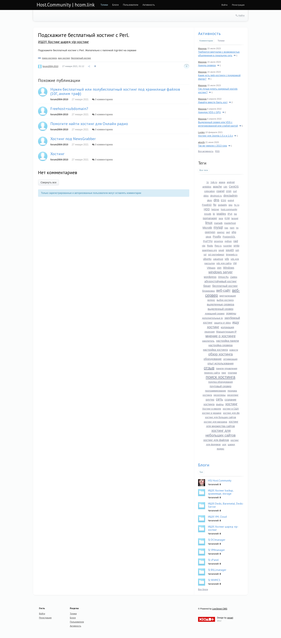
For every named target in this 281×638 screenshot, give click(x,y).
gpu (230, 205)
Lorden (201, 132)
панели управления (226, 368)
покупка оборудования (220, 382)
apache (217, 186)
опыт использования (220, 363)
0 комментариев (102, 99)
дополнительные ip (212, 318)
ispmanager (210, 218)
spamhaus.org (209, 250)
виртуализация (228, 295)
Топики (221, 40)
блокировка (208, 291)
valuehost (218, 259)
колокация (227, 327)
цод (224, 444)
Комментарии (206, 40)
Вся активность (205, 151)
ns (237, 227)
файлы (220, 404)
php (234, 232)
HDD (207, 209)
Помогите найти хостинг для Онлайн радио (89, 123)
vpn (219, 267)
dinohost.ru (216, 195)
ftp (214, 204)
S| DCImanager (216, 539)
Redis (210, 245)
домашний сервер (215, 313)
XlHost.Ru (223, 277)
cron (228, 191)
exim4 (231, 200)
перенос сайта (212, 372)
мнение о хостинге (220, 336)
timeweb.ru (231, 254)
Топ (201, 472)
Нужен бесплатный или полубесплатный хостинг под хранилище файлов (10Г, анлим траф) (115, 91)
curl (235, 191)
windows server (220, 272)
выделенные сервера (220, 304)
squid (221, 250)
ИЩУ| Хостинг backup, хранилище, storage (220, 492)
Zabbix (233, 277)
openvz (221, 232)
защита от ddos (222, 322)
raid (235, 241)
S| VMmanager (216, 550)
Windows (228, 267)
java (221, 218)
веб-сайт (223, 291)
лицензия (209, 331)
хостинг (231, 404)
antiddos (206, 186)
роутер (210, 399)
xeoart (230, 618)
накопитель (208, 341)
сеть (219, 399)
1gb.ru (214, 182)
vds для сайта (223, 263)
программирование (215, 390)
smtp (236, 245)
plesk (208, 236)
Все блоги (203, 589)
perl (228, 232)
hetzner (215, 209)
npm (232, 227)
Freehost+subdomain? (69, 108)
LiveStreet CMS (219, 609)
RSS (217, 151)
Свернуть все (48, 182)
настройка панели (227, 340)
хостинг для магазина (215, 422)
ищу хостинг (64, 58)
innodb (207, 214)
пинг (223, 372)
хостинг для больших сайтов (220, 417)
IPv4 (230, 214)
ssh (237, 250)
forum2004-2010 (50, 66)
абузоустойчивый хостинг (220, 281)
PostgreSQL (229, 236)
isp (235, 214)
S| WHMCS (214, 580)
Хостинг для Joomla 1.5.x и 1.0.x (215, 135)
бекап (207, 285)
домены (231, 313)
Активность (209, 33)
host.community (229, 209)
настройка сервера (220, 345)
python (228, 241)
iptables (221, 213)
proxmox (218, 241)
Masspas (202, 48)
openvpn (210, 232)
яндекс (220, 448)
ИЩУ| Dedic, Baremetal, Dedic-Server (226, 505)
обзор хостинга (220, 354)
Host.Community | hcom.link (66, 5)
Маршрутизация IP (226, 331)
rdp (203, 245)
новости (233, 350)
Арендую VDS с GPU (209, 112)
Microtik (207, 227)
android (231, 182)
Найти (241, 15)
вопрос (211, 300)
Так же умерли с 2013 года (212, 145)
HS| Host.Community (219, 480)
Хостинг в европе (211, 408)
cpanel (220, 191)
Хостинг (57, 153)
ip (214, 213)
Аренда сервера (207, 65)
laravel (234, 218)
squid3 (230, 250)
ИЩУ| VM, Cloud (217, 516)
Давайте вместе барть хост (213, 102)
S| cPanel (213, 560)
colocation (209, 191)
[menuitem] (104, 5)
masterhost (230, 223)
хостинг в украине (211, 413)
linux (209, 223)
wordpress (210, 276)
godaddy (222, 205)
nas (226, 227)
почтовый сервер (220, 386)
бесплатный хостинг (81, 58)
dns (216, 200)
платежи (232, 372)
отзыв (209, 368)
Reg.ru (218, 245)
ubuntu (207, 258)
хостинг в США (231, 408)
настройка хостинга (215, 349)
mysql (218, 227)
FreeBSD (207, 205)
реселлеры (220, 395)
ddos (206, 195)
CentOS (234, 186)
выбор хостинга (225, 300)
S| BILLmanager (217, 570)
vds (227, 258)
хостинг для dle (231, 413)
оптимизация (230, 359)
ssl (205, 254)
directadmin (230, 195)
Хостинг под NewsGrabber (73, 138)
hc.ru (236, 205)
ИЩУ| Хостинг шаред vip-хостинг (63, 41)
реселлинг (232, 395)
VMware (211, 268)
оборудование (212, 359)
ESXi (223, 200)
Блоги (203, 465)
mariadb (218, 223)
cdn (225, 186)
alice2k (201, 142)
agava (222, 182)
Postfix (217, 236)
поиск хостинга (49, 58)
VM (235, 263)
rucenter (227, 245)
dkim (209, 200)
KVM (227, 218)
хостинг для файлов (216, 440)
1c (207, 182)
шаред (231, 444)
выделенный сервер (220, 308)
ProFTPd (208, 241)
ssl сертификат (216, 254)
